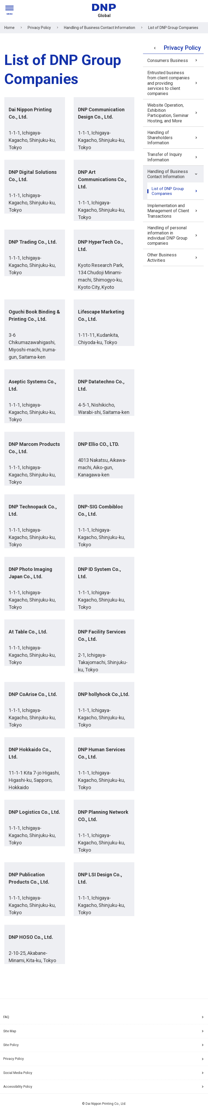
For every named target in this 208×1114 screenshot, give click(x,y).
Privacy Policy (13, 1059)
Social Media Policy (17, 1073)
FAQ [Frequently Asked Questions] (6, 1017)
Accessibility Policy (17, 1087)
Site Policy (11, 1045)
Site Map (9, 1031)
